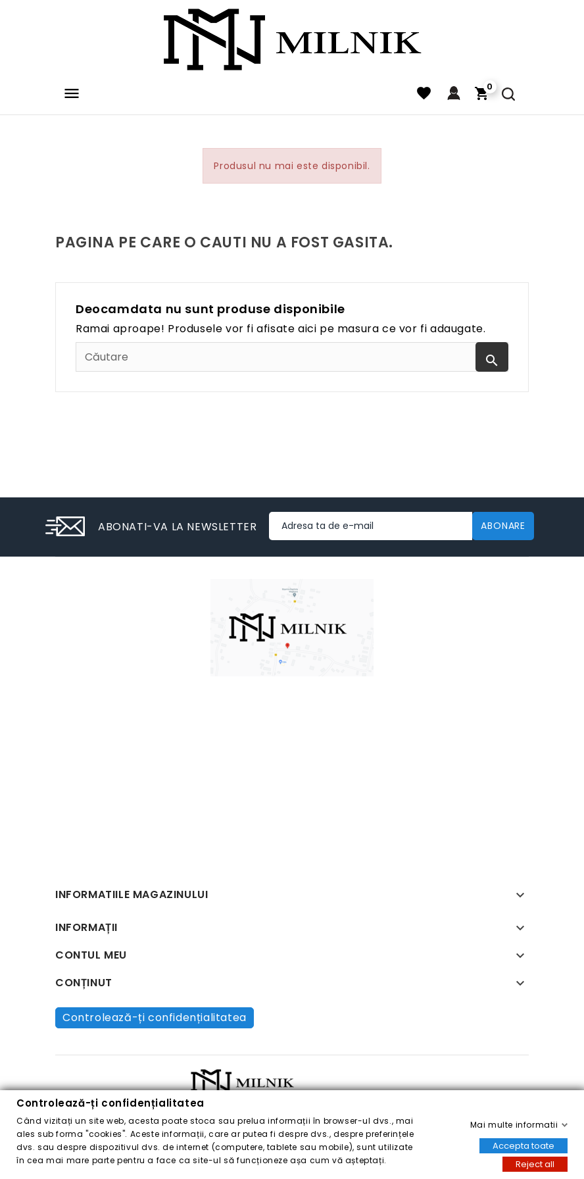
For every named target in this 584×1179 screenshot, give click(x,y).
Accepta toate (523, 1145)
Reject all (535, 1163)
